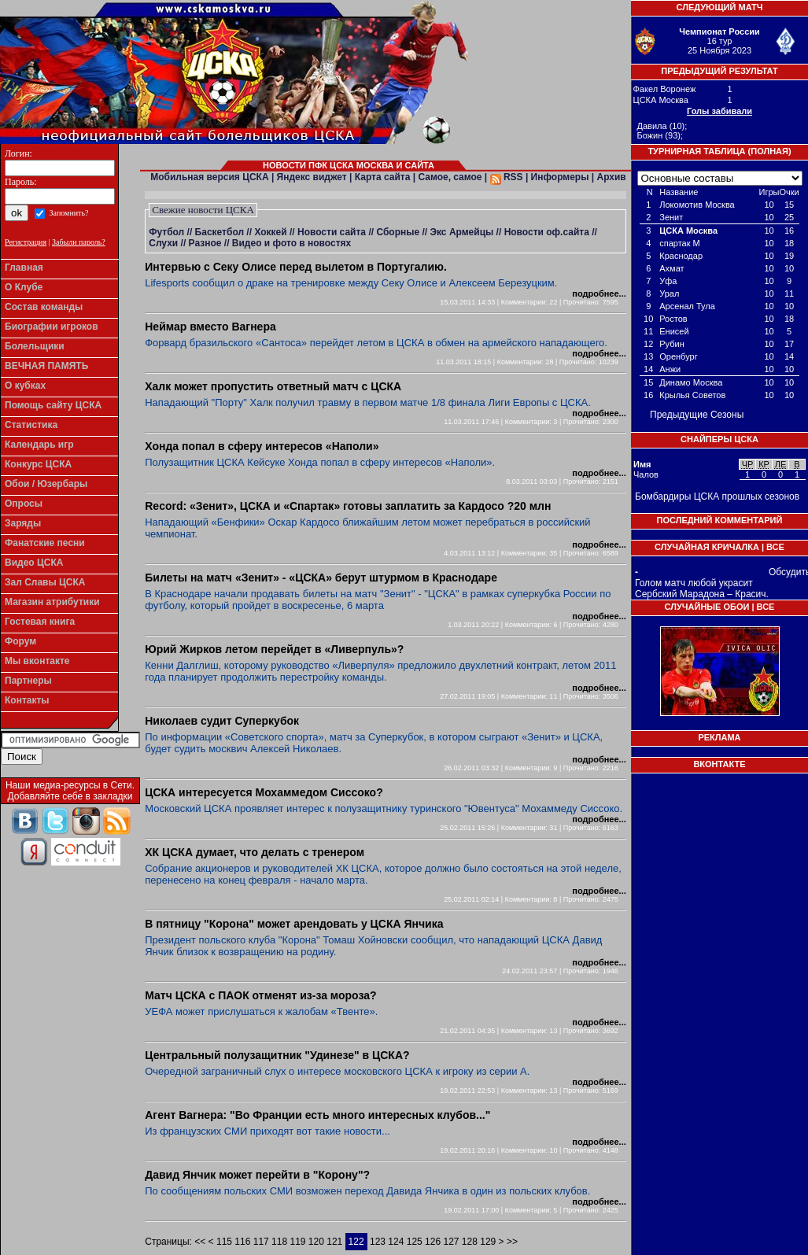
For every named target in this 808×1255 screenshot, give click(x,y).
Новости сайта (331, 232)
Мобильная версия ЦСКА (209, 177)
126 (433, 1241)
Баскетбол (219, 232)
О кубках (25, 385)
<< (201, 1241)
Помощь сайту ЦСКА (53, 405)
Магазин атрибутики (52, 601)
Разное (205, 243)
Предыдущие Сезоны (696, 414)
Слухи (163, 243)
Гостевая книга (40, 621)
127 (451, 1241)
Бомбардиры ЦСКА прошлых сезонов (717, 496)
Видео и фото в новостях (291, 243)
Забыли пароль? (78, 242)
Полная (769, 151)
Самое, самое (449, 177)
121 (334, 1241)
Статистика (31, 424)
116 (242, 1241)
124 (396, 1241)
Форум (20, 641)
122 (356, 1241)
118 (279, 1241)
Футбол (166, 232)
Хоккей (270, 232)
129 (488, 1241)
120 (316, 1241)
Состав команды (44, 306)
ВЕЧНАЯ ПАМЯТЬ (46, 365)
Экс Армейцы (461, 232)
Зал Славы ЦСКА (45, 582)
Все (775, 547)
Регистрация (25, 242)
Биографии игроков (51, 326)
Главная (24, 267)
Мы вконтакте (37, 660)
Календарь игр (39, 444)
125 (414, 1241)
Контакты (27, 700)
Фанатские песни (45, 542)
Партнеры (28, 680)
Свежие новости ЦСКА (203, 210)
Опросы (23, 503)
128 (470, 1241)
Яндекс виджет (312, 177)
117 (261, 1241)
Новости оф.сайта (546, 232)
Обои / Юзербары (46, 483)
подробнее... (598, 293)
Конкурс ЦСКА (38, 464)
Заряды (23, 523)
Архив (610, 177)
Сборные (397, 232)
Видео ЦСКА (34, 562)
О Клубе (23, 287)
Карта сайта (383, 177)
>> (511, 1241)
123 (378, 1241)
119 (297, 1241)
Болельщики (35, 346)
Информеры (560, 177)
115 (224, 1241)
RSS (506, 177)
